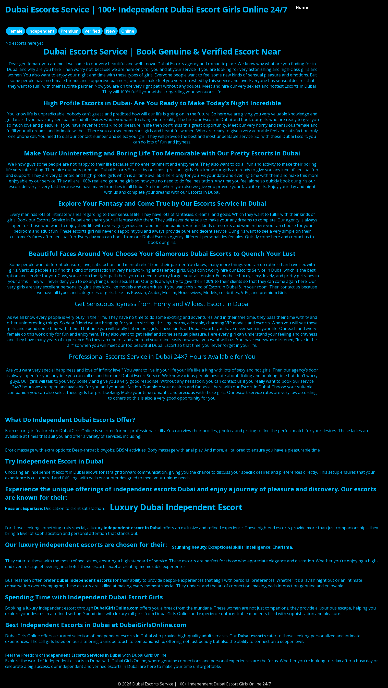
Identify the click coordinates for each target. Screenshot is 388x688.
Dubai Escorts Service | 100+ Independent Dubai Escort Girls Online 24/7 (146, 9)
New (110, 31)
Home (302, 7)
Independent (42, 31)
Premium (69, 31)
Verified (92, 31)
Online (127, 31)
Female (15, 31)
